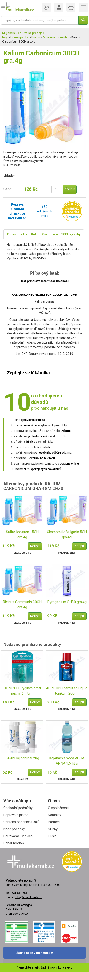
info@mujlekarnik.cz (28, 897)
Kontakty (54, 815)
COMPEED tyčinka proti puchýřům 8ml (22, 691)
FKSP (52, 836)
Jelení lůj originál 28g (22, 758)
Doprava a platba (15, 815)
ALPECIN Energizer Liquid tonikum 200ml (66, 691)
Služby (53, 829)
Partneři (54, 822)
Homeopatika (19, 37)
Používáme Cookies (18, 836)
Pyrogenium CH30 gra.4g (67, 602)
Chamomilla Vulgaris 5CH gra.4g (67, 534)
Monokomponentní (55, 37)
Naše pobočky (14, 829)
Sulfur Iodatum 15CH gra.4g (22, 534)
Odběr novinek (13, 843)
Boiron (35, 37)
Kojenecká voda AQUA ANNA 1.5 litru (66, 761)
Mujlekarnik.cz (11, 33)
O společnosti (58, 808)
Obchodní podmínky (18, 808)
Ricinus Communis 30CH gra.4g (22, 604)
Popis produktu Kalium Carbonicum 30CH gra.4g (43, 234)
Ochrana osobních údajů (21, 822)
